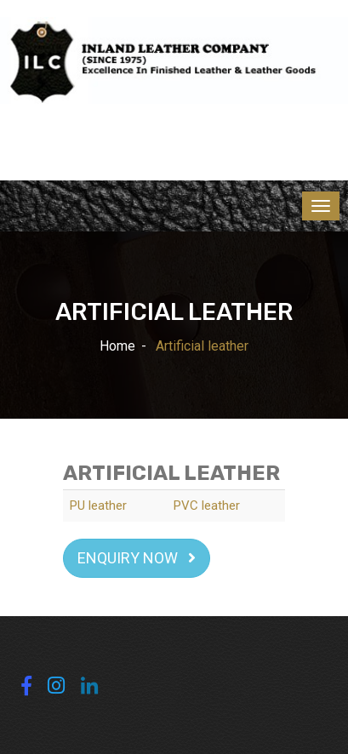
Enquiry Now (136, 558)
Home (117, 346)
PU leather (98, 505)
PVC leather (207, 505)
